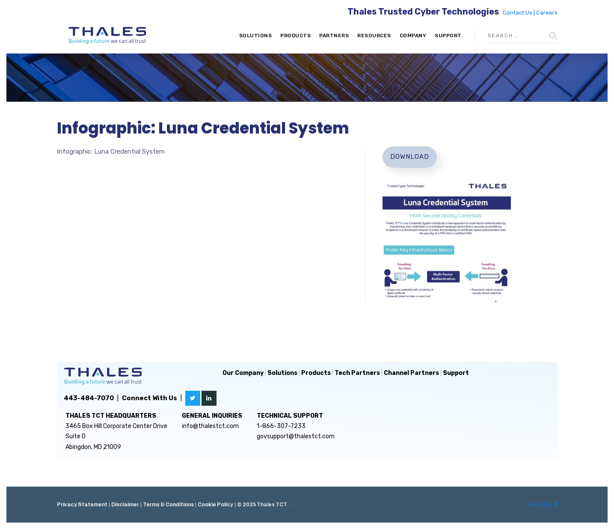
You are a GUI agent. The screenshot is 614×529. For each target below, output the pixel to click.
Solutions (255, 36)
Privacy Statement (82, 505)
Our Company (243, 373)
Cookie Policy (215, 505)
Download (409, 156)
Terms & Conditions (168, 505)
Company (413, 36)
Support (448, 36)
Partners (334, 36)
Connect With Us (149, 398)
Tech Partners (357, 373)
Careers (547, 12)
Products (295, 36)
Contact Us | (519, 12)
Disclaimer (125, 505)
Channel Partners (411, 373)
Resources (374, 36)
